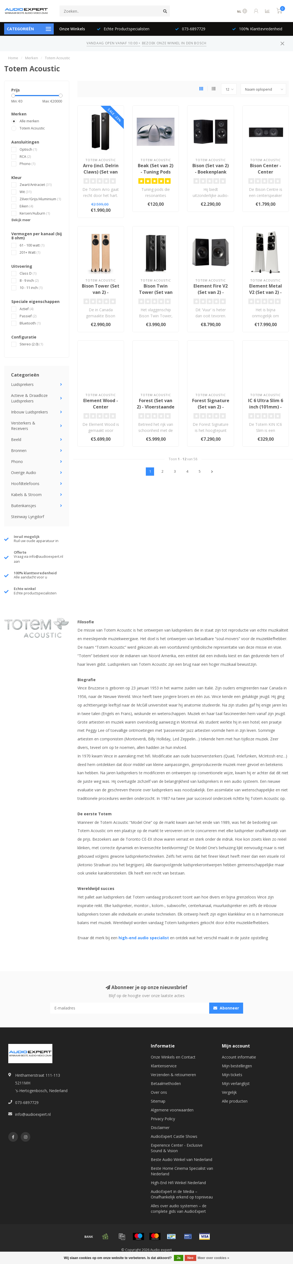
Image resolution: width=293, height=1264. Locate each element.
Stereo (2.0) (31, 344)
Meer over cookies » (213, 1258)
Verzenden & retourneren (173, 1074)
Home (13, 57)
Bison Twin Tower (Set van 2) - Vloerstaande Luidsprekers (155, 295)
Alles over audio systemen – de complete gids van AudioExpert (178, 1208)
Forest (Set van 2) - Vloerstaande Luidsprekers (155, 406)
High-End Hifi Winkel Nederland (178, 1182)
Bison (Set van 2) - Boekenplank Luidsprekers (210, 172)
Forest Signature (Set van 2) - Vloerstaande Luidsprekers (210, 410)
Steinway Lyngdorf (27, 516)
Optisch (28, 149)
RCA (25, 156)
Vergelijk (229, 1092)
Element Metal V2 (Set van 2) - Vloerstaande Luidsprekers (265, 295)
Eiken (26, 206)
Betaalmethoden (166, 1083)
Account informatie (239, 1057)
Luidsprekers (22, 384)
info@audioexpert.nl (33, 1114)
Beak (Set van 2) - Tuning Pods (155, 169)
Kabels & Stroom (26, 494)
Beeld (16, 439)
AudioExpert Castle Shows (174, 1136)
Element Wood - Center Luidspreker (100, 406)
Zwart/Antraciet (36, 184)
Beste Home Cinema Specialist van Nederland (182, 1171)
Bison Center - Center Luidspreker (265, 172)
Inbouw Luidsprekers (29, 412)
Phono (27, 163)
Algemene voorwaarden (172, 1110)
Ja (178, 1258)
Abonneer (226, 1008)
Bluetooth (30, 323)
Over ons (159, 1092)
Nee (190, 1258)
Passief (28, 316)
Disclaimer (160, 1127)
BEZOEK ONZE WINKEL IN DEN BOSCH (174, 43)
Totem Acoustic (32, 128)
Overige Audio (23, 472)
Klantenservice (164, 1065)
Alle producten (235, 1101)
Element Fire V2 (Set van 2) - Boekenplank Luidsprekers (210, 295)
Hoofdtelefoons (25, 483)
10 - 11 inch (31, 287)
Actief (26, 309)
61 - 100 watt (32, 245)
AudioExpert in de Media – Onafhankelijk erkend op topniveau (182, 1194)
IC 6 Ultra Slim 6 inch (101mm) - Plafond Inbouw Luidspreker (265, 410)
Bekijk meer (21, 220)
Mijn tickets (232, 1074)
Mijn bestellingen (237, 1065)
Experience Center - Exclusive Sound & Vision (177, 1148)
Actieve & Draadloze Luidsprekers (29, 398)
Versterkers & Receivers (23, 425)
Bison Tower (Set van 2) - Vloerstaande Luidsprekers (100, 295)
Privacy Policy (163, 1118)
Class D (28, 273)
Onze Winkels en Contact (173, 1057)
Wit (25, 192)
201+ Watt (30, 252)
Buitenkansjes (23, 505)
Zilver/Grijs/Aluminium (40, 199)
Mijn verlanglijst (236, 1083)
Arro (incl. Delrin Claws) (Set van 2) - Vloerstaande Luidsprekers (101, 175)
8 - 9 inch (29, 280)
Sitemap (158, 1101)
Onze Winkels (72, 28)
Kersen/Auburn (35, 213)
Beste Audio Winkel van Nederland (181, 1159)
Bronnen (18, 450)
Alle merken (29, 121)
